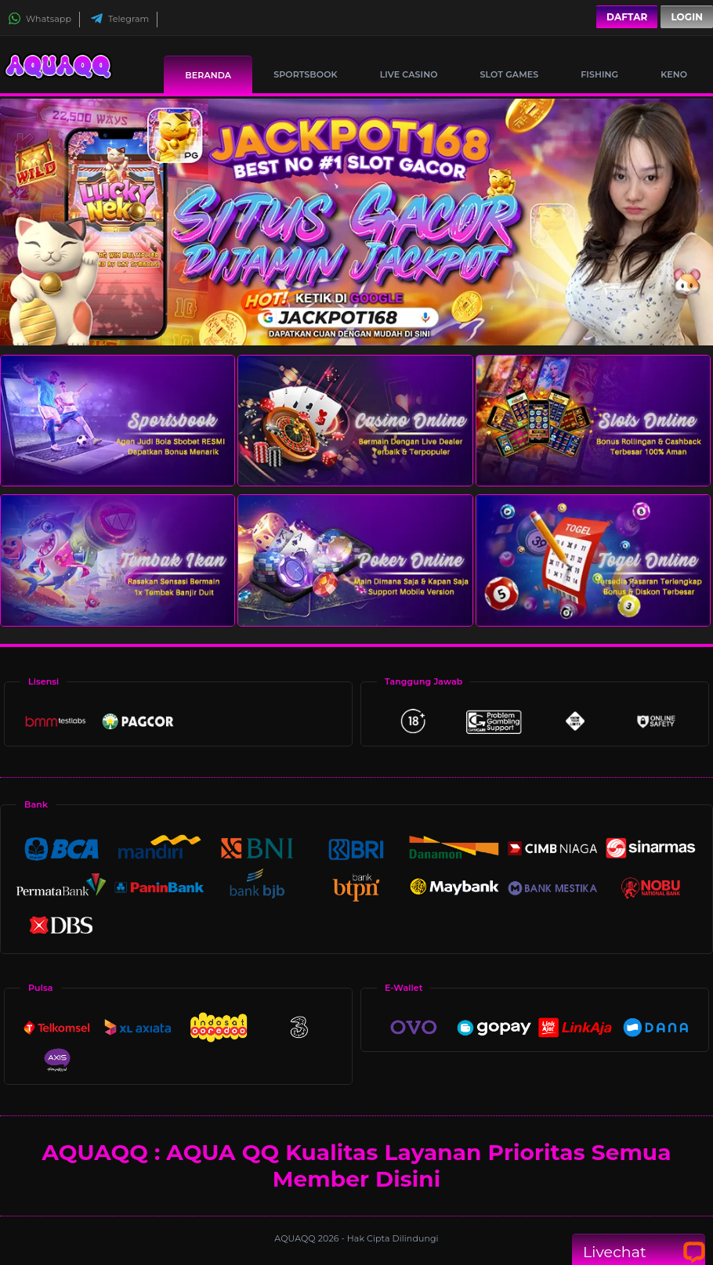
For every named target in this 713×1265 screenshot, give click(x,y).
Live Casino (409, 74)
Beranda (208, 75)
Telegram (119, 18)
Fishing (599, 74)
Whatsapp (39, 18)
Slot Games (509, 74)
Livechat (638, 1252)
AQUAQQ (295, 1238)
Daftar (626, 17)
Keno (674, 74)
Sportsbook (305, 74)
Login (687, 17)
